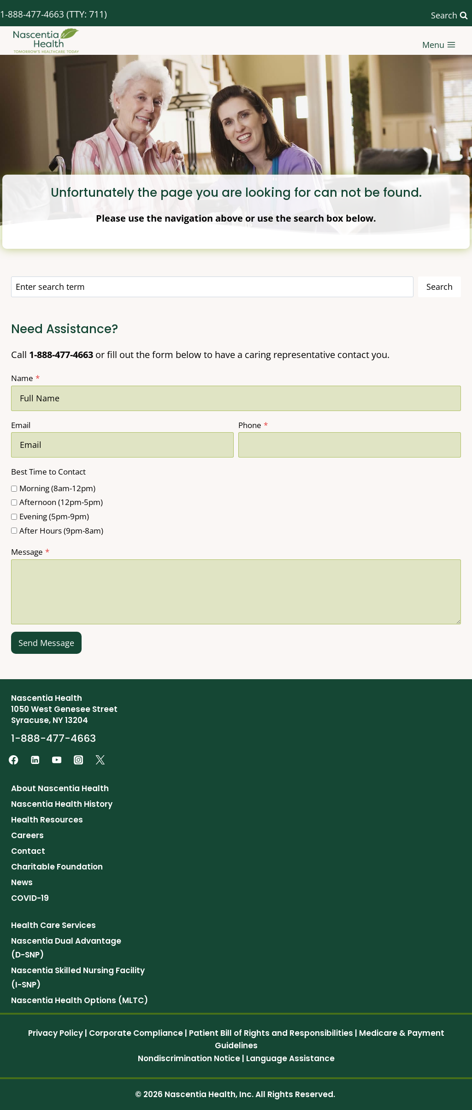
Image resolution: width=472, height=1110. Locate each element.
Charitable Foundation (57, 866)
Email (20, 425)
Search (439, 286)
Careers (27, 835)
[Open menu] (439, 41)
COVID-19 (30, 898)
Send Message (46, 642)
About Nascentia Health (60, 788)
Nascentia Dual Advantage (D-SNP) (66, 948)
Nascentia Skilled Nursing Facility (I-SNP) (78, 977)
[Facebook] (13, 760)
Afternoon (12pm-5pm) (61, 502)
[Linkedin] (35, 760)
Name (25, 378)
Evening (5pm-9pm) (54, 516)
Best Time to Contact (48, 471)
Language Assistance (290, 1058)
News (22, 882)
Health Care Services (53, 925)
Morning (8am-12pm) (57, 488)
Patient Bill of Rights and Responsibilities (271, 1033)
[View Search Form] (449, 15)
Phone (253, 425)
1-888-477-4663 (32, 14)
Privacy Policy (55, 1033)
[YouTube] (56, 760)
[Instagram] (78, 760)
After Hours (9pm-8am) (61, 530)
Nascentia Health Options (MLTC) (79, 1000)
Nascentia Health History (61, 804)
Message (30, 551)
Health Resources (47, 819)
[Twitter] (100, 760)
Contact (28, 851)
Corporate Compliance (136, 1033)
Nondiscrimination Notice (189, 1058)
